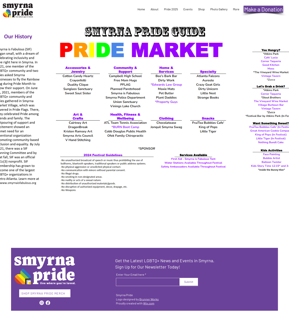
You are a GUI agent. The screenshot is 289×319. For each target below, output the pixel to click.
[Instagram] (41, 303)
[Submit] (189, 282)
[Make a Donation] (263, 9)
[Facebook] (48, 303)
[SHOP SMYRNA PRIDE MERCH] (45, 293)
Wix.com (148, 303)
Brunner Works (149, 299)
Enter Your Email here (130, 274)
